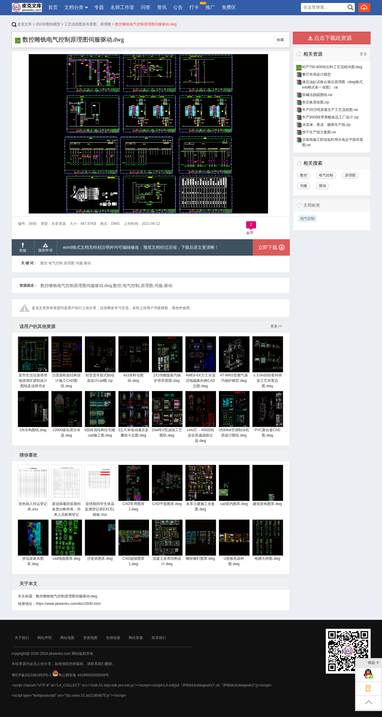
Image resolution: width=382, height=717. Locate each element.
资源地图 (90, 638)
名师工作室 (122, 7)
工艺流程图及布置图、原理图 (87, 24)
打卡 (194, 6)
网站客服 (136, 638)
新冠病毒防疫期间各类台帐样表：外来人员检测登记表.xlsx (66, 493)
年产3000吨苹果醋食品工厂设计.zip (330, 117)
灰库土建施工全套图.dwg (200, 488)
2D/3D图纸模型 (48, 24)
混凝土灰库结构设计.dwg (167, 542)
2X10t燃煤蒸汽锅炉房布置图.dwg (167, 359)
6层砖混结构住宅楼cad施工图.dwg (100, 414)
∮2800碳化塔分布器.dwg (66, 414)
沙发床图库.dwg (100, 540)
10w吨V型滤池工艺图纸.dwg (167, 414)
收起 (373, 663)
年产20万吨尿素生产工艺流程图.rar (330, 110)
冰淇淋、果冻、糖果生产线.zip (326, 125)
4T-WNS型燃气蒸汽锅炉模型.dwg (234, 359)
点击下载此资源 (333, 38)
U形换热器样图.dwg (234, 542)
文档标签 (311, 205)
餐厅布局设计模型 (316, 74)
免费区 (229, 7)
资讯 (162, 7)
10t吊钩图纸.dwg (33, 411)
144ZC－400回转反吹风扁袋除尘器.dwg (200, 417)
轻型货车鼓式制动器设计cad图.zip (100, 359)
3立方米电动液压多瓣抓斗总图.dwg (133, 414)
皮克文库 (22, 24)
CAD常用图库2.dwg (133, 488)
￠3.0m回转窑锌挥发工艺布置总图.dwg (267, 362)
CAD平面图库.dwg (167, 485)
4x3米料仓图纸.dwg (133, 359)
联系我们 (159, 638)
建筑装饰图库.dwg (267, 485)
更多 (363, 54)
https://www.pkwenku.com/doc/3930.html (68, 604)
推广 (210, 7)
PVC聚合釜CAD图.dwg (267, 414)
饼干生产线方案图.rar (319, 132)
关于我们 (22, 638)
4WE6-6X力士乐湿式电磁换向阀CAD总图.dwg (200, 362)
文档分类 (73, 7)
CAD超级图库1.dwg (133, 542)
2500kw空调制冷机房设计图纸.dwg (234, 414)
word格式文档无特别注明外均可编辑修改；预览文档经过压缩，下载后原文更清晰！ (141, 247)
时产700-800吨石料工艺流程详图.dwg (332, 67)
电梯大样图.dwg (267, 540)
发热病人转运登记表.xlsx (33, 488)
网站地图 (67, 638)
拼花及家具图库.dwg (33, 542)
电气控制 (307, 218)
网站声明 (44, 638)
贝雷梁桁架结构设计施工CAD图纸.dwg (66, 362)
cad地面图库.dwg (66, 540)
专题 (99, 7)
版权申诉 (45, 247)
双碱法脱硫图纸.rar (317, 95)
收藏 (280, 40)
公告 (178, 7)
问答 (145, 7)
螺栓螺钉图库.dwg (200, 540)
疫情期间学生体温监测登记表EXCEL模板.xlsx (100, 491)
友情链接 (113, 638)
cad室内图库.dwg (234, 485)
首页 (53, 7)
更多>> (276, 326)
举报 (22, 248)
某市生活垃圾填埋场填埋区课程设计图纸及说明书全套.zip (33, 364)
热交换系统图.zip (315, 102)
